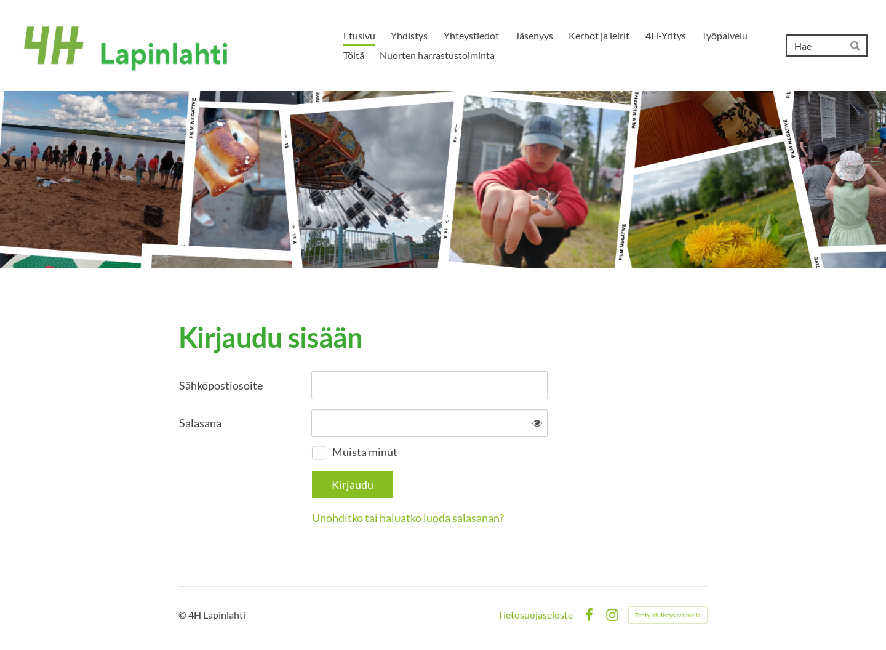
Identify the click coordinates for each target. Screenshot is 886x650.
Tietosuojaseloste (535, 615)
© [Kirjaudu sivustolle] (183, 614)
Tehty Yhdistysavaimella (668, 615)
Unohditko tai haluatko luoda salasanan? (408, 517)
